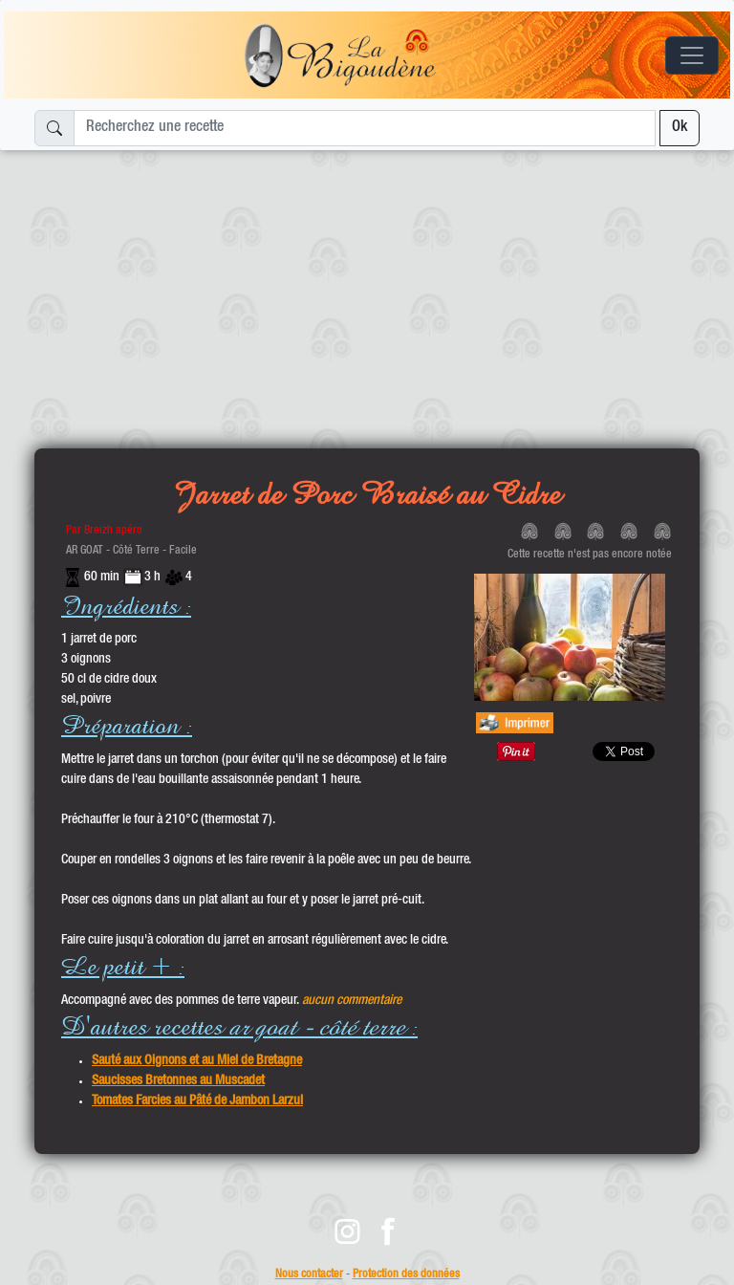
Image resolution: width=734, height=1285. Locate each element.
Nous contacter (309, 1275)
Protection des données (406, 1275)
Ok (679, 128)
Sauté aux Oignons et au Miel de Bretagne (197, 1061)
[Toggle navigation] (692, 55)
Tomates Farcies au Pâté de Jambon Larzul (197, 1101)
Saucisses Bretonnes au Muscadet (178, 1081)
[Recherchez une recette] (365, 128)
